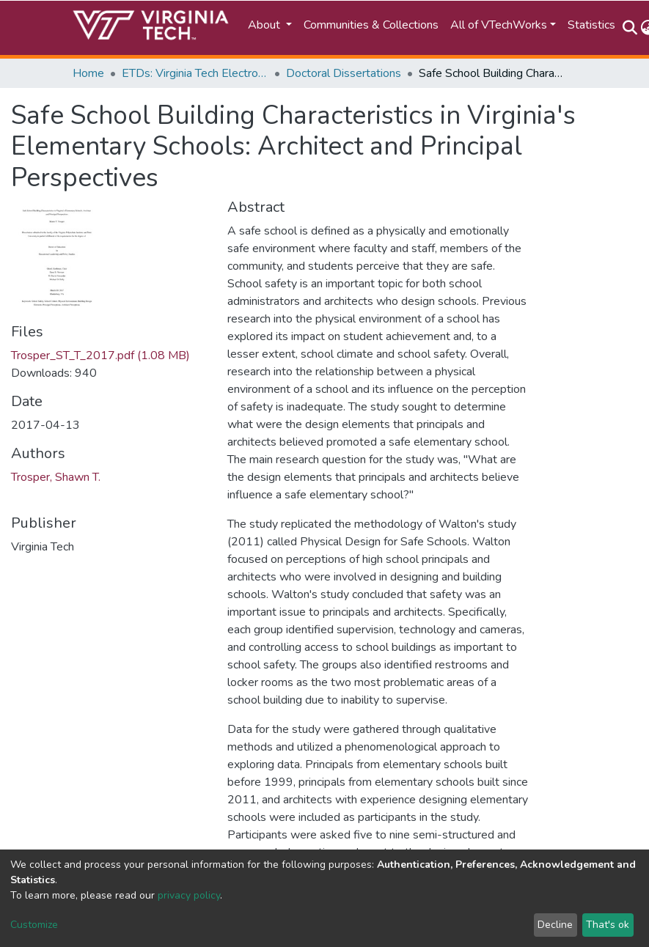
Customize (34, 925)
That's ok (607, 925)
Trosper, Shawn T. (55, 477)
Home (88, 73)
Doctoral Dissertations (343, 73)
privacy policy (189, 895)
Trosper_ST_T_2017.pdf (100, 355)
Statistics (591, 25)
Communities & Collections (371, 25)
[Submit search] (630, 28)
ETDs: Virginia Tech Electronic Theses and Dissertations (195, 73)
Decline (555, 925)
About (265, 25)
